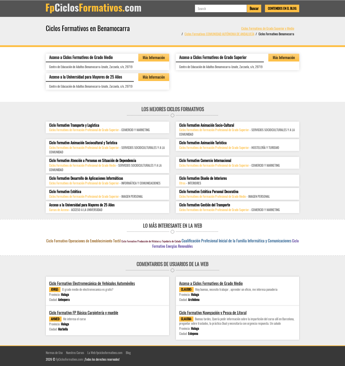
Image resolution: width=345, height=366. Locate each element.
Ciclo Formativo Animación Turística (203, 142)
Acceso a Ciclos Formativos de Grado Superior (213, 57)
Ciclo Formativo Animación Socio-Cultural (206, 125)
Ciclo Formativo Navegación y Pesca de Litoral (213, 312)
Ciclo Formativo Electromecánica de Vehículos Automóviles (92, 283)
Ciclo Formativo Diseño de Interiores (203, 178)
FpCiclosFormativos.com (69, 359)
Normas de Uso (54, 352)
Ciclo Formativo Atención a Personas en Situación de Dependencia (92, 160)
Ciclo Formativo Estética (65, 191)
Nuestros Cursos (75, 352)
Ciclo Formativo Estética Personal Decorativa (208, 191)
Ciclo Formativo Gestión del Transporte (204, 205)
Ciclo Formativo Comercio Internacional (205, 160)
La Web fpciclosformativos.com (104, 352)
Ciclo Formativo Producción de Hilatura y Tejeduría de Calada (151, 241)
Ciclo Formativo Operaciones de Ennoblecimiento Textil (83, 240)
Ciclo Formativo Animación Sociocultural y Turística (83, 142)
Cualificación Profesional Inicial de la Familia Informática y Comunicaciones (236, 240)
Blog (128, 352)
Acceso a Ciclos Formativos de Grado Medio (81, 57)
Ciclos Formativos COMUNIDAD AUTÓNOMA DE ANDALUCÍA (219, 33)
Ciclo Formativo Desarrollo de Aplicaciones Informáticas (86, 178)
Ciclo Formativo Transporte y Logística (74, 125)
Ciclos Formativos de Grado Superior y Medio (267, 28)
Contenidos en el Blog (282, 8)
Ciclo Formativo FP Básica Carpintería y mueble (83, 312)
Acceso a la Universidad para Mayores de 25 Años (85, 77)
